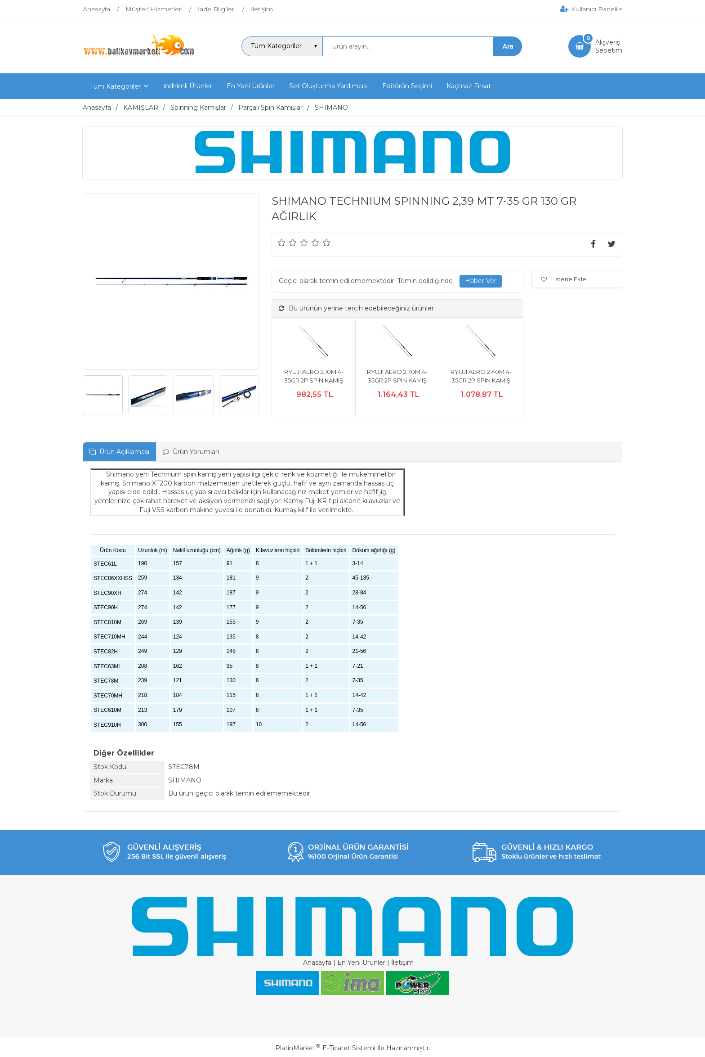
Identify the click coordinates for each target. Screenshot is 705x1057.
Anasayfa (317, 962)
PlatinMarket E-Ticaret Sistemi (325, 1048)
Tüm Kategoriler (115, 86)
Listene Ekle (563, 279)
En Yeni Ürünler (361, 962)
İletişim (402, 962)
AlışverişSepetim (608, 46)
